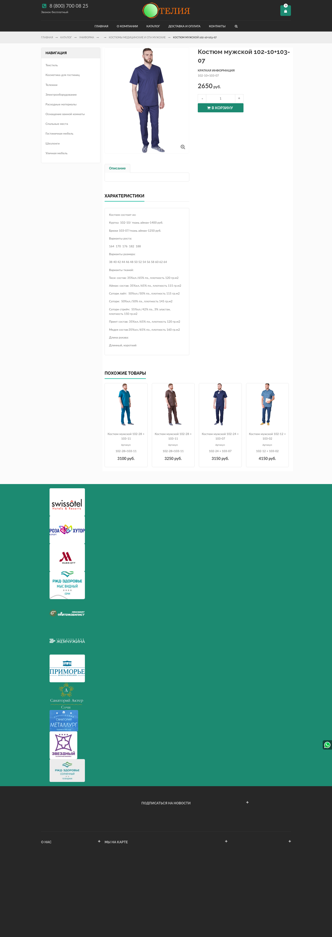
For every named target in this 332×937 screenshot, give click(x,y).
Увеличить (183, 146)
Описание (117, 168)
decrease (202, 98)
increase (239, 98)
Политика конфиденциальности (63, 904)
